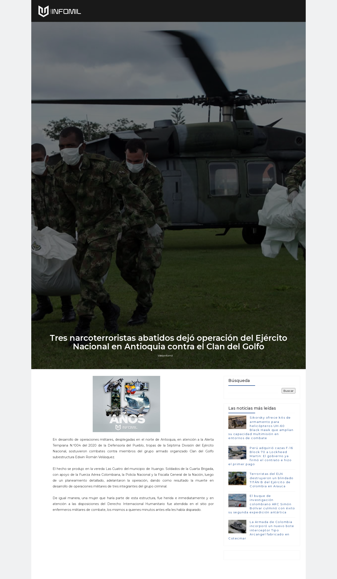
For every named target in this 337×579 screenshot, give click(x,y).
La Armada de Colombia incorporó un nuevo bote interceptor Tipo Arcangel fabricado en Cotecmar (261, 530)
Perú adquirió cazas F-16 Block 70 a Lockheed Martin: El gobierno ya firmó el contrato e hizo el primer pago (260, 456)
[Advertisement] (133, 544)
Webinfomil (165, 355)
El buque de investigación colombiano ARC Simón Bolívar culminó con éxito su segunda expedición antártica (261, 504)
